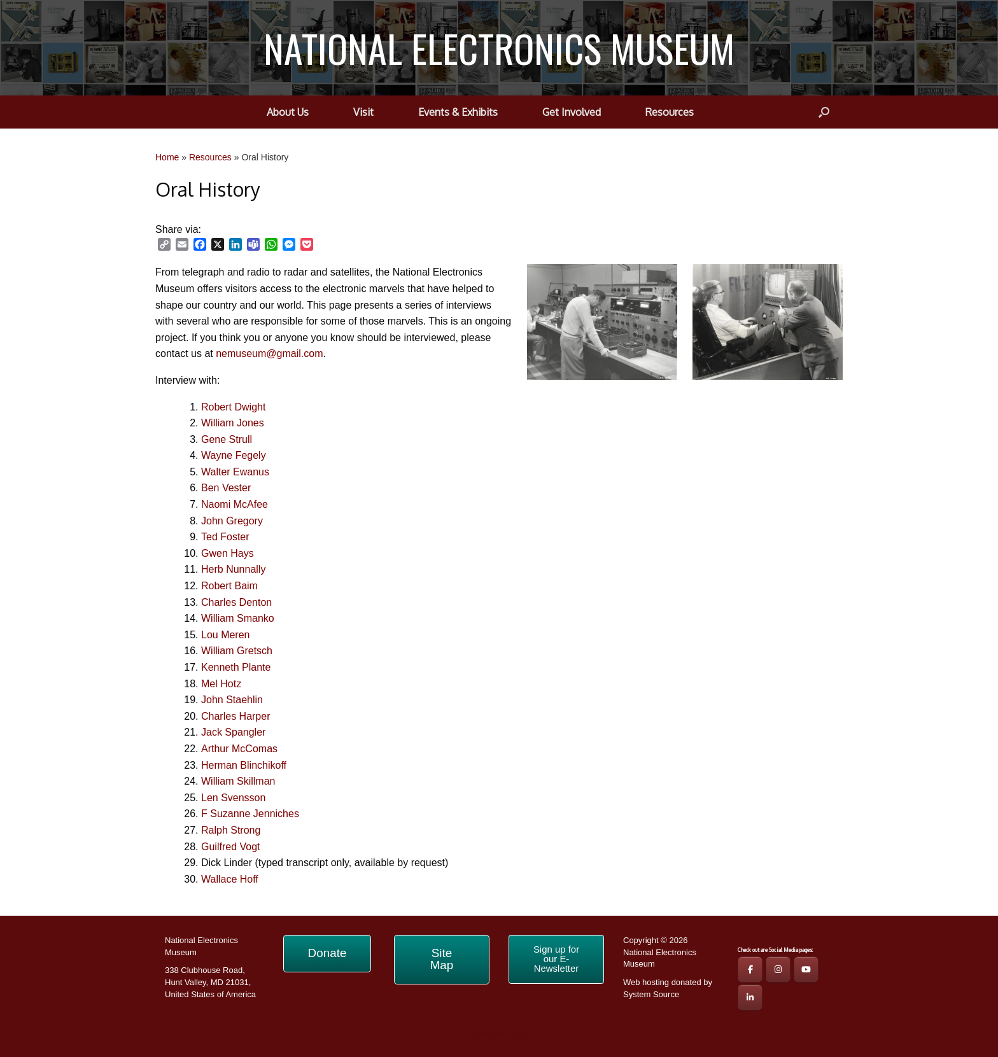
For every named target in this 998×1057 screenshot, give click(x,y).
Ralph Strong (230, 830)
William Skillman (238, 781)
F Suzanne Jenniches (250, 813)
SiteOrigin (490, 1032)
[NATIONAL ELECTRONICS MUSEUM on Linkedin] (750, 997)
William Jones (232, 422)
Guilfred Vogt (230, 846)
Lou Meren (225, 634)
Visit (363, 112)
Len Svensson (233, 797)
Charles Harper (235, 716)
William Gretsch (236, 650)
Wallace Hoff (229, 879)
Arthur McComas (239, 748)
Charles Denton (236, 602)
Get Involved (571, 112)
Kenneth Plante (236, 667)
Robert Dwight (233, 407)
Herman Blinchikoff (243, 765)
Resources (669, 112)
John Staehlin (232, 699)
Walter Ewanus (235, 471)
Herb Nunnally (233, 569)
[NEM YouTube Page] (806, 969)
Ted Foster (225, 536)
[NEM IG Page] (778, 969)
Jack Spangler (233, 732)
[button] (824, 112)
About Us (288, 112)
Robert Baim (229, 585)
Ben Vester (226, 487)
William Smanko (237, 618)
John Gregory (232, 520)
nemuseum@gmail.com (269, 353)
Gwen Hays (227, 553)
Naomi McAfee (234, 504)
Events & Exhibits (458, 112)
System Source (651, 994)
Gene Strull (226, 439)
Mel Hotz (221, 683)
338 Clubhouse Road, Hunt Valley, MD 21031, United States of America (210, 981)
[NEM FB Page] (750, 969)
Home (167, 157)
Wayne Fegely (233, 455)
